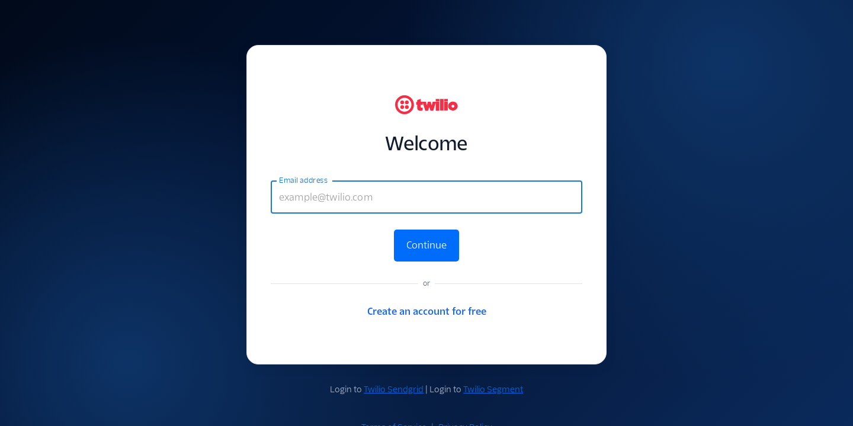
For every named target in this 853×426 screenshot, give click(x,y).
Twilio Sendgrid (394, 389)
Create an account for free (426, 311)
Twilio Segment (493, 389)
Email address (303, 180)
